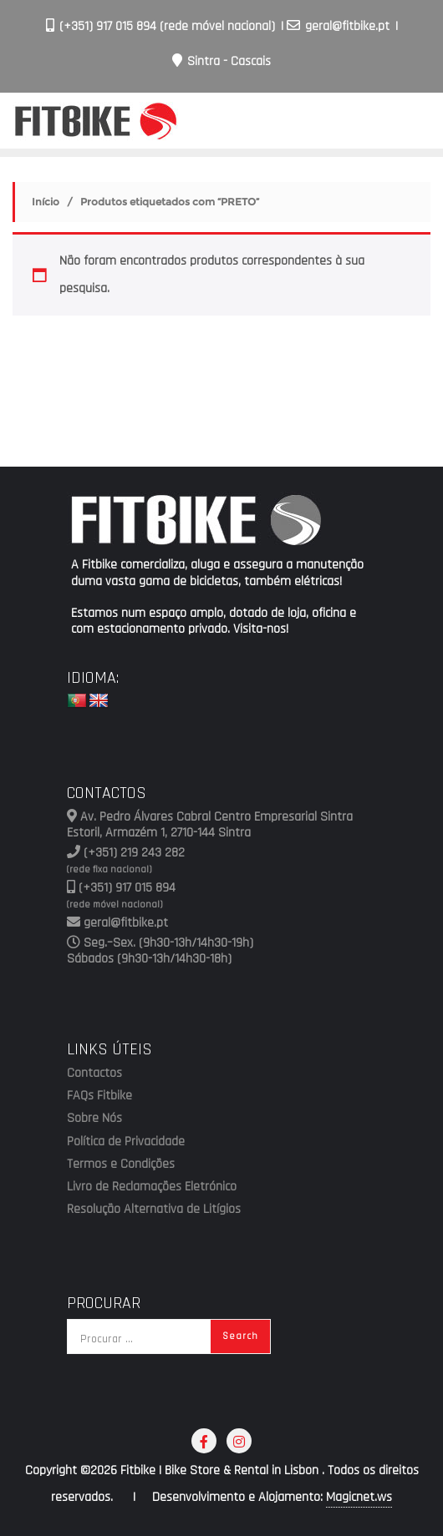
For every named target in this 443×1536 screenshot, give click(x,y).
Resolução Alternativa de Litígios (154, 1209)
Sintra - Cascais (221, 61)
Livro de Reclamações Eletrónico (152, 1187)
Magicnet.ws (359, 1497)
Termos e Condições (121, 1164)
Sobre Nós (94, 1118)
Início (45, 201)
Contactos (94, 1073)
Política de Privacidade (126, 1142)
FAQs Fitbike (99, 1096)
